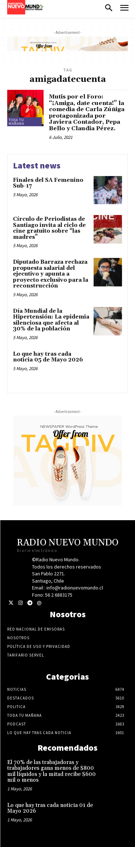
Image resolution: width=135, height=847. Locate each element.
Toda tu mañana (16, 122)
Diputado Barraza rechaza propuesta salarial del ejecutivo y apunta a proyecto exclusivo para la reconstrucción (50, 274)
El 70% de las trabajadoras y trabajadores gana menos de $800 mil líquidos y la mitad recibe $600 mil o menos (51, 771)
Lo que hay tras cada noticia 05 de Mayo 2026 (48, 357)
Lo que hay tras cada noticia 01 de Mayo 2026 (50, 808)
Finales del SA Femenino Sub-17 (48, 183)
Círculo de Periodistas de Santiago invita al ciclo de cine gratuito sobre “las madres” (49, 228)
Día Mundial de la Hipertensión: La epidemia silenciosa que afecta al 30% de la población (51, 320)
